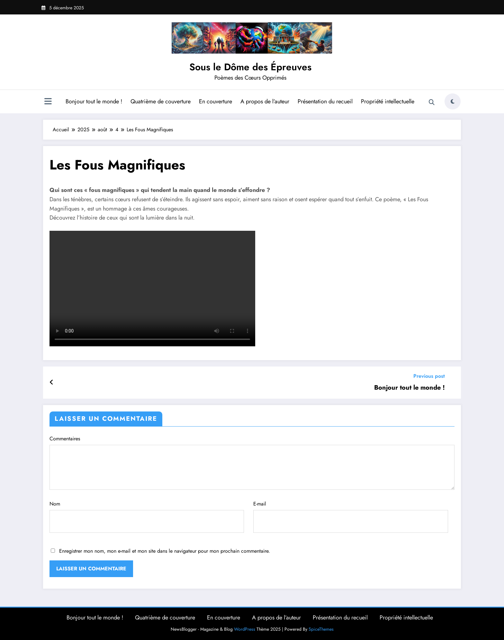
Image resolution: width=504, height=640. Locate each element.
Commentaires (252, 462)
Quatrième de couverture (160, 101)
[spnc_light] (453, 101)
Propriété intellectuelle (387, 101)
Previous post (429, 376)
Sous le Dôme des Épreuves (250, 67)
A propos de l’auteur (264, 101)
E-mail (350, 516)
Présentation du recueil (325, 101)
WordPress (244, 629)
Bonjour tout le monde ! (94, 101)
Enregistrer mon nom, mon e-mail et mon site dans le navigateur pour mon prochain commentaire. (164, 551)
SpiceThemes (321, 629)
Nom (147, 516)
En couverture (215, 101)
